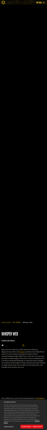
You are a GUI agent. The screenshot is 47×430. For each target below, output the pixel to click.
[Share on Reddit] (2, 345)
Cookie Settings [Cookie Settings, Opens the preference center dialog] (8, 426)
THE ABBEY (16, 322)
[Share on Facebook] (10, 345)
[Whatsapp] (14, 345)
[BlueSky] (19, 345)
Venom (22, 352)
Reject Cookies (37, 426)
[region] (23, 414)
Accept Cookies (26, 426)
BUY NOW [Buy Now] (39, 2)
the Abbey (40, 398)
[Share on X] (7, 345)
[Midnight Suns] (3, 2)
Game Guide (5, 322)
